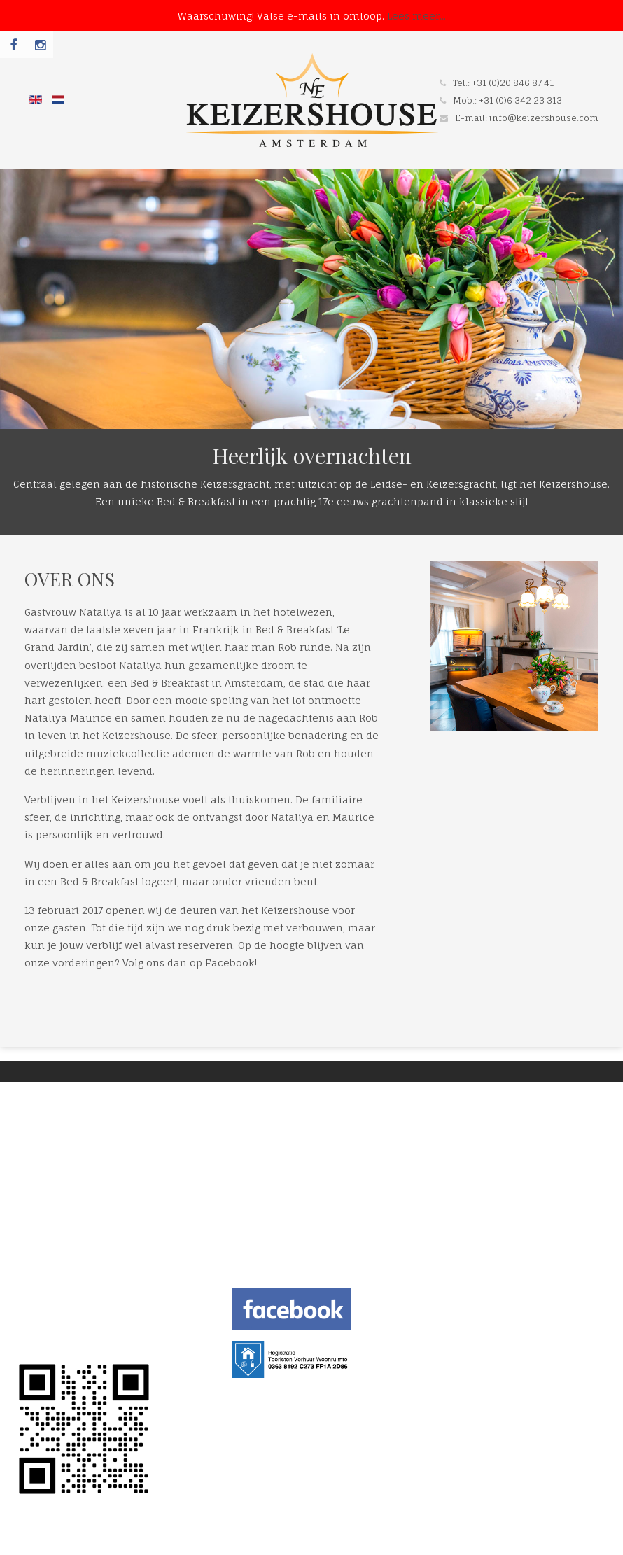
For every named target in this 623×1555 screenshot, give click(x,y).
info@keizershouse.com (543, 118)
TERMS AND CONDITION (71, 1322)
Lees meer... (416, 16)
